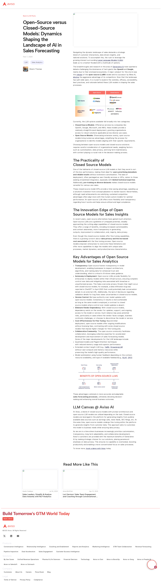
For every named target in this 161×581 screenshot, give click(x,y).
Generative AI (118, 67)
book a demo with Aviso (96, 448)
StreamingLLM (116, 347)
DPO (130, 358)
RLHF (124, 358)
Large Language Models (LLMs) (110, 60)
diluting (76, 77)
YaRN (107, 347)
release (79, 75)
